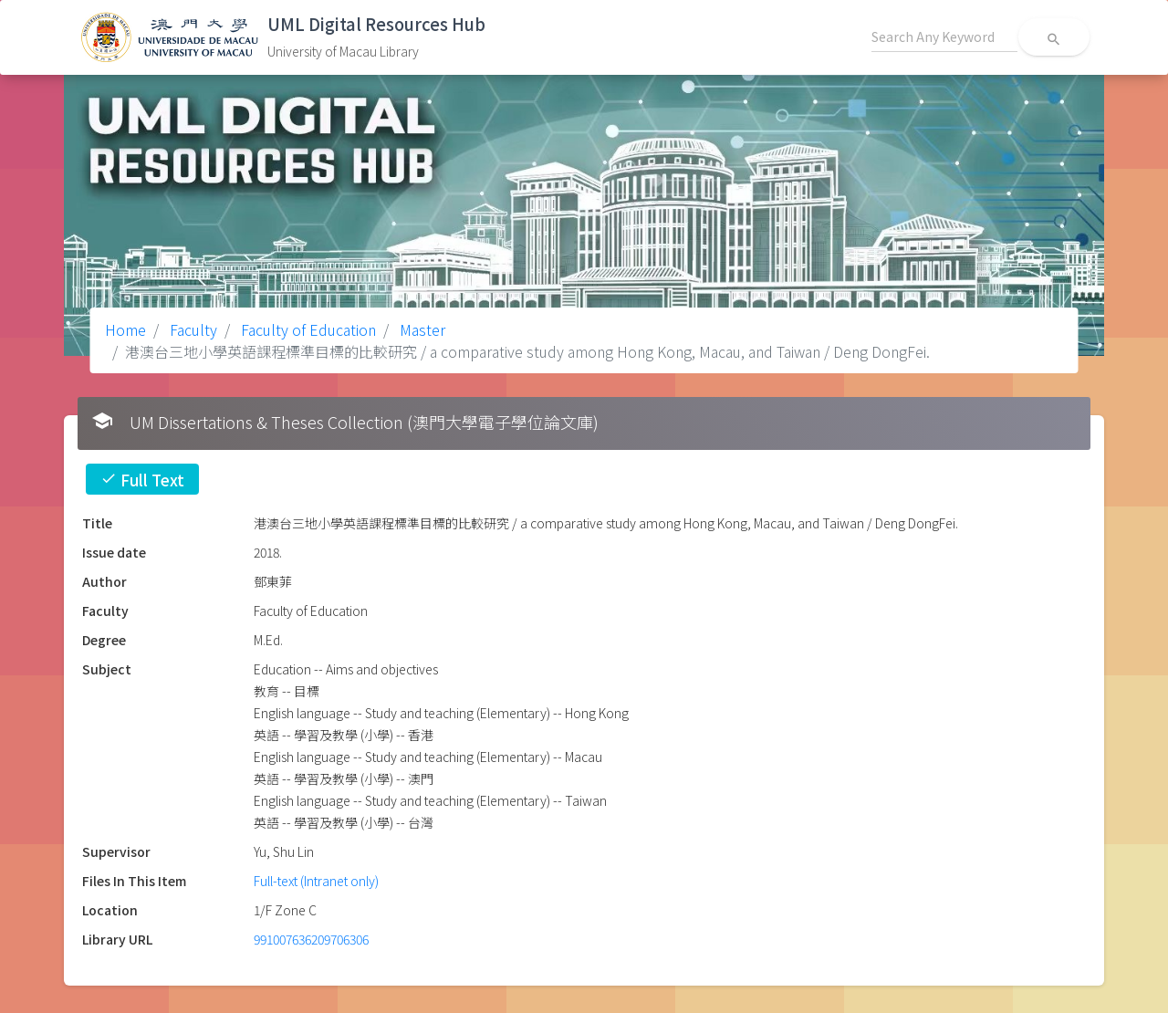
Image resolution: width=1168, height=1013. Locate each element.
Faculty (191, 329)
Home (125, 329)
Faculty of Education (306, 329)
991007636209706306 (311, 939)
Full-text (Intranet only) (316, 881)
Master (420, 329)
